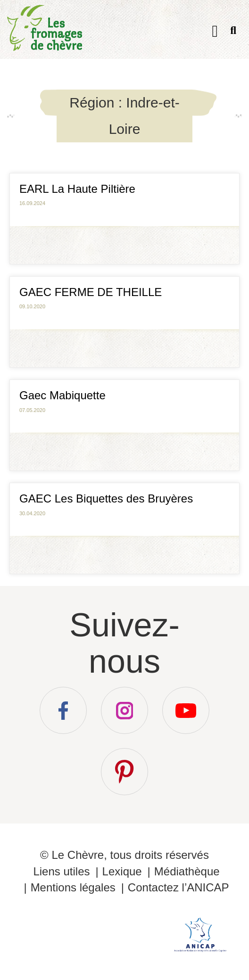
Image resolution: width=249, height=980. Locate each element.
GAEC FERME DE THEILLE (90, 292)
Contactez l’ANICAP (178, 887)
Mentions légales (73, 887)
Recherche (233, 32)
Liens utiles (61, 871)
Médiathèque (187, 871)
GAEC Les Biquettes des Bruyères (106, 498)
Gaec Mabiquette (62, 395)
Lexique (122, 871)
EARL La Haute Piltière (77, 188)
